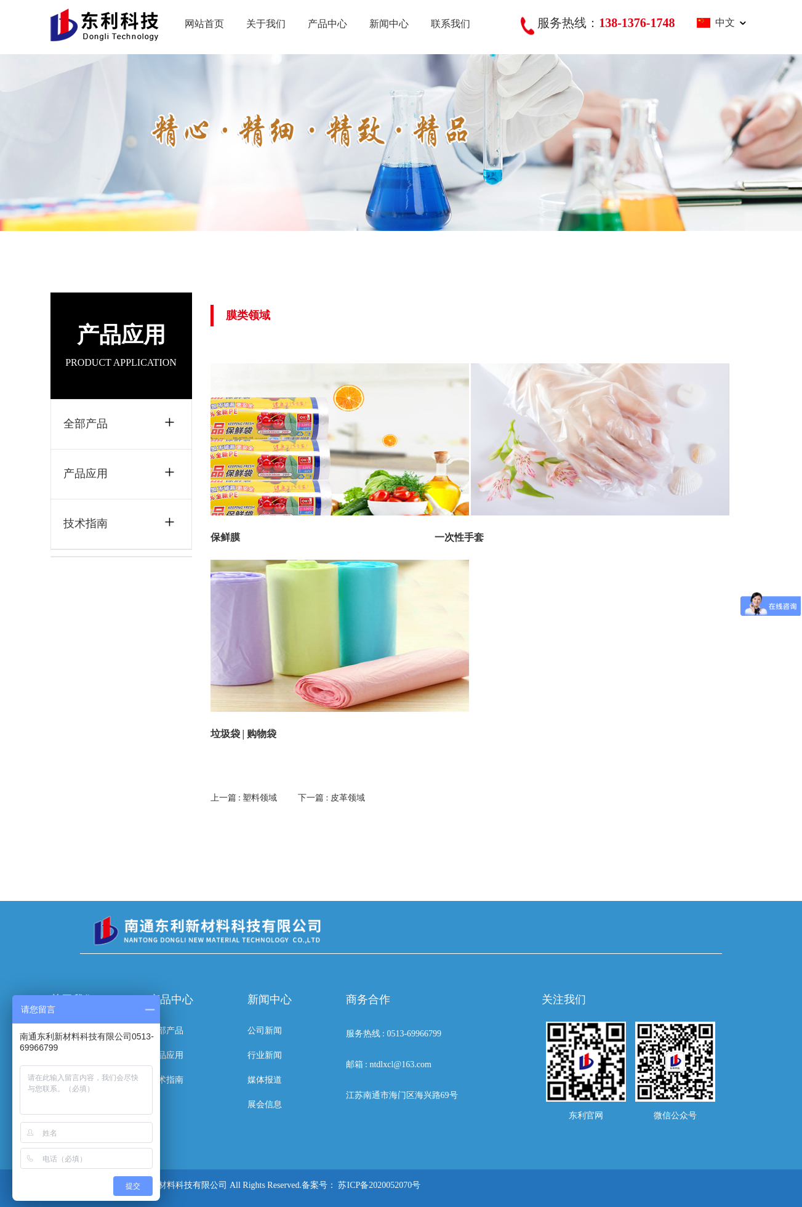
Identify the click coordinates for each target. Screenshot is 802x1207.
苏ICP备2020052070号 (379, 1185)
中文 (716, 22)
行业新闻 (264, 1055)
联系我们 (450, 23)
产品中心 (327, 23)
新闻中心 (389, 23)
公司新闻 (264, 1030)
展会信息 (264, 1104)
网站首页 (204, 23)
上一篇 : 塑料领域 (244, 797)
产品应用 (85, 473)
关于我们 (266, 23)
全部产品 (85, 424)
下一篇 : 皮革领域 (331, 797)
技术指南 (85, 523)
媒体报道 (264, 1079)
